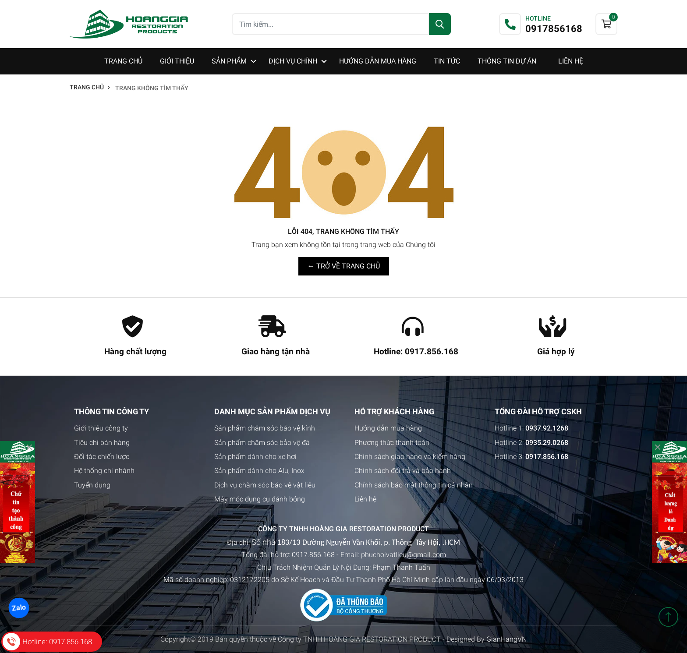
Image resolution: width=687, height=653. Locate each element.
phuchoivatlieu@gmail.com (403, 555)
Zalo (19, 607)
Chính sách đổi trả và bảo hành (402, 470)
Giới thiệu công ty (101, 428)
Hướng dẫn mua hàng (388, 428)
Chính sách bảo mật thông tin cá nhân (413, 485)
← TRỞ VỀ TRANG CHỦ (344, 266)
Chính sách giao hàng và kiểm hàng (409, 456)
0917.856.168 (313, 555)
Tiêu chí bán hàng (102, 442)
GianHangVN (506, 639)
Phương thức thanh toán (391, 442)
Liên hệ (365, 499)
